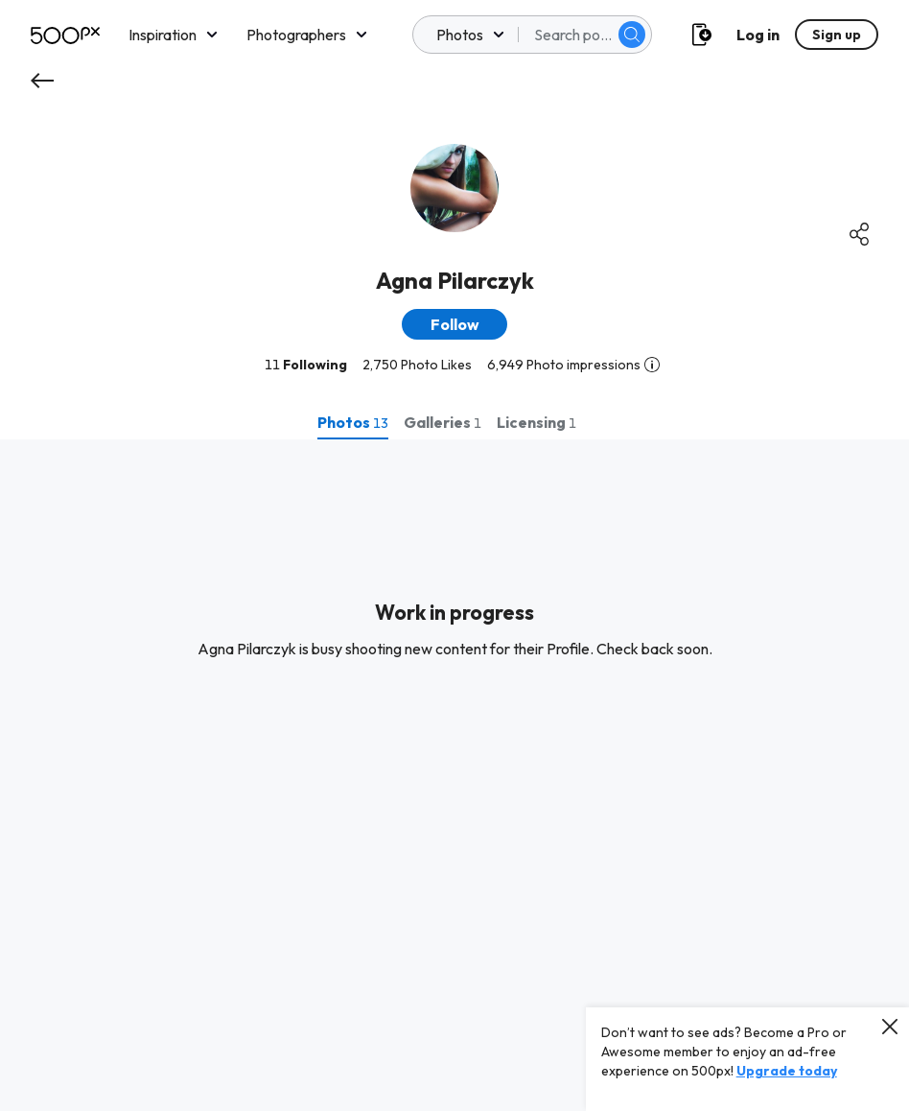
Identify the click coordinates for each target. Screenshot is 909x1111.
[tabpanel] (454, 775)
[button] (454, 324)
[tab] (353, 422)
